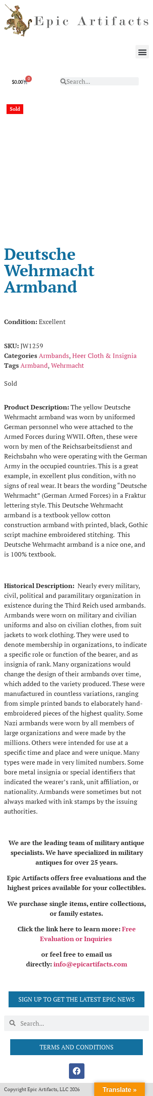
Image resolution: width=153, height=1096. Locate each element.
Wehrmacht (67, 365)
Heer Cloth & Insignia (104, 355)
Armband (34, 365)
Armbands (54, 355)
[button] (142, 51)
